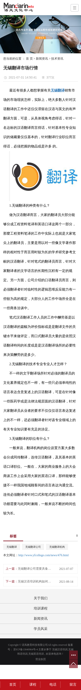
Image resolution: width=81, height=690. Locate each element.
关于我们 (41, 598)
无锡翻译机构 (57, 546)
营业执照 (40, 659)
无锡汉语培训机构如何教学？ (35, 581)
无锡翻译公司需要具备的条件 (35, 568)
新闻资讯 (42, 58)
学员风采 (41, 629)
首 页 (29, 58)
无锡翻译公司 (33, 546)
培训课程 (41, 608)
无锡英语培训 (36, 653)
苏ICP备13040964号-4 (25, 649)
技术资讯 (57, 58)
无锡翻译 (11, 546)
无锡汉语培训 (60, 649)
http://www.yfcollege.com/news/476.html (43, 555)
